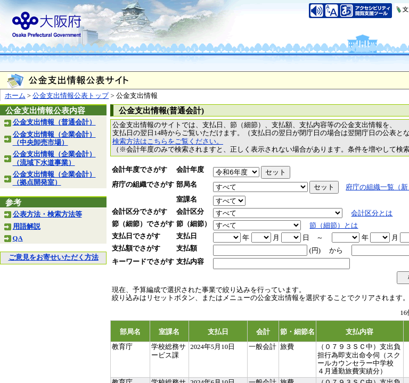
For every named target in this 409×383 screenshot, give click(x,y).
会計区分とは (371, 213)
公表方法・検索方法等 (47, 214)
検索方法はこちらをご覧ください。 (167, 141)
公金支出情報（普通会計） (54, 122)
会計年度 (190, 169)
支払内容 (190, 261)
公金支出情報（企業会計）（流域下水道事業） (54, 158)
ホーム (15, 95)
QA (18, 238)
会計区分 (190, 211)
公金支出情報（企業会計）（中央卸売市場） (54, 138)
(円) (315, 250)
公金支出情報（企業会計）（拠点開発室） (54, 178)
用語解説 (26, 226)
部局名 (186, 184)
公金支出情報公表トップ (70, 95)
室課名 (186, 199)
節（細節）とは (333, 225)
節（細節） (193, 224)
